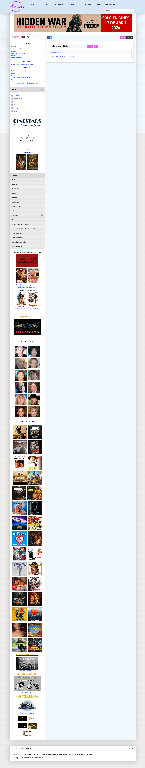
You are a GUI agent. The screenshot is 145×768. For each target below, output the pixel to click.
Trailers (48, 5)
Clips (15, 102)
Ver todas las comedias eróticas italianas (27, 309)
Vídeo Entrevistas (20, 105)
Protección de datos (26, 758)
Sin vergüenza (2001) (56, 52)
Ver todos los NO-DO (27, 671)
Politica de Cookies (40, 758)
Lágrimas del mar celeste (19, 80)
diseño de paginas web (84, 754)
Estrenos (35, 5)
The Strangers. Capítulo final (20, 78)
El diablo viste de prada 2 (19, 71)
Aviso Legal (15, 758)
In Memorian (110, 5)
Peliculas (59, 5)
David (13, 73)
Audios (16, 96)
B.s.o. (16, 111)
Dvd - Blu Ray (85, 5)
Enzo (13, 75)
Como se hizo (18, 99)
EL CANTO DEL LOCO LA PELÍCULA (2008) (62, 56)
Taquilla (70, 5)
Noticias (98, 5)
